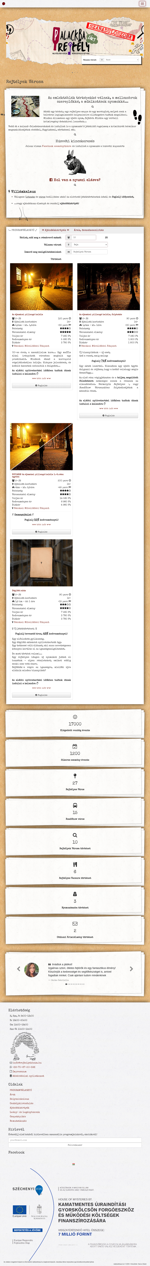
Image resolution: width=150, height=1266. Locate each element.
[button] (141, 41)
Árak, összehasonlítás (89, 230)
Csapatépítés (18, 1116)
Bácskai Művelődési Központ (31, 345)
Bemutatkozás (18, 1120)
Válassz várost (52, 244)
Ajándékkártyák (19, 1107)
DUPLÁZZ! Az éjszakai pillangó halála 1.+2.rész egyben (38, 475)
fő (106, 237)
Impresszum (20, 1071)
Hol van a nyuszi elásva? (75, 180)
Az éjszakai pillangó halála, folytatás (100, 314)
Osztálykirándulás (21, 1103)
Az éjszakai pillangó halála (27, 314)
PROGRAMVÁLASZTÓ (21, 1090)
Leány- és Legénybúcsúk (25, 1112)
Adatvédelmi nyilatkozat (28, 1075)
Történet (56, 259)
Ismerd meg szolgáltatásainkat (42, 251)
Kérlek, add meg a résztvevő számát (40, 237)
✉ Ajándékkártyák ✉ (55, 230)
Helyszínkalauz (19, 1098)
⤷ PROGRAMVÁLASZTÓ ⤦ (22, 230)
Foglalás (41, 385)
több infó (41, 378)
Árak (13, 1094)
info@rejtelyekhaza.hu (27, 1062)
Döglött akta (19, 590)
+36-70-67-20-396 (24, 1067)
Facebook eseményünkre (56, 146)
